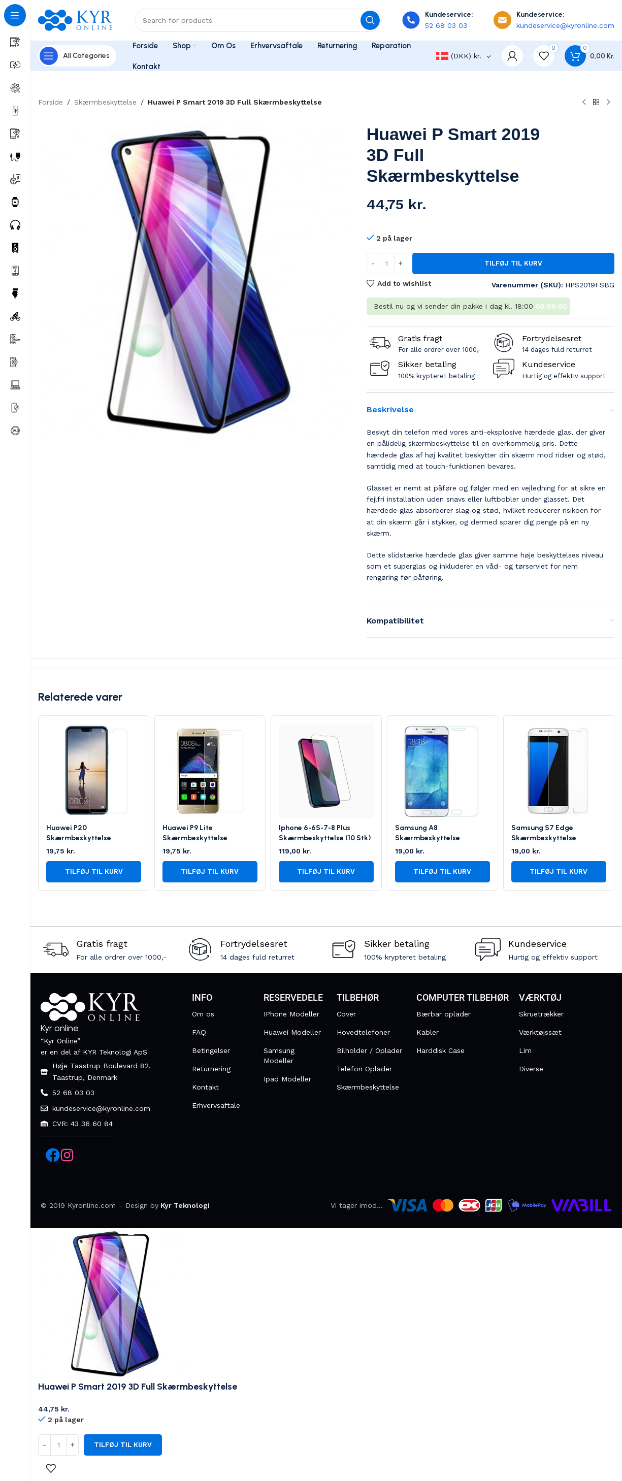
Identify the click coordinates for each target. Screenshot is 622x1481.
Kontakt (205, 1087)
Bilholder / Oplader (369, 1050)
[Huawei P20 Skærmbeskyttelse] (93, 770)
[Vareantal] (387, 263)
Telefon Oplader (364, 1069)
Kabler (427, 1032)
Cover (346, 1014)
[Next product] (608, 102)
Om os (203, 1014)
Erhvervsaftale (216, 1105)
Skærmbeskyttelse (105, 102)
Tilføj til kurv (513, 263)
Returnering (211, 1069)
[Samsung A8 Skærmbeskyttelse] (442, 770)
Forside (50, 102)
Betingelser (211, 1050)
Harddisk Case (440, 1050)
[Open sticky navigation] (77, 56)
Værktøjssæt (540, 1032)
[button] (93, 871)
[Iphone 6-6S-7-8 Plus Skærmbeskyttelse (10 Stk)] (326, 770)
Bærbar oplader (443, 1014)
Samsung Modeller (279, 1055)
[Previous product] (584, 102)
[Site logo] (76, 20)
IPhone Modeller (291, 1014)
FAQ (199, 1032)
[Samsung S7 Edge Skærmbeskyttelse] (558, 770)
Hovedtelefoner (363, 1032)
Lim (525, 1050)
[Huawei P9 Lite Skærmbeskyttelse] (209, 770)
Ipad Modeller (287, 1079)
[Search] (258, 20)
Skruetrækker (541, 1014)
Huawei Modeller (292, 1032)
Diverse (531, 1069)
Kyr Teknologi (185, 1205)
